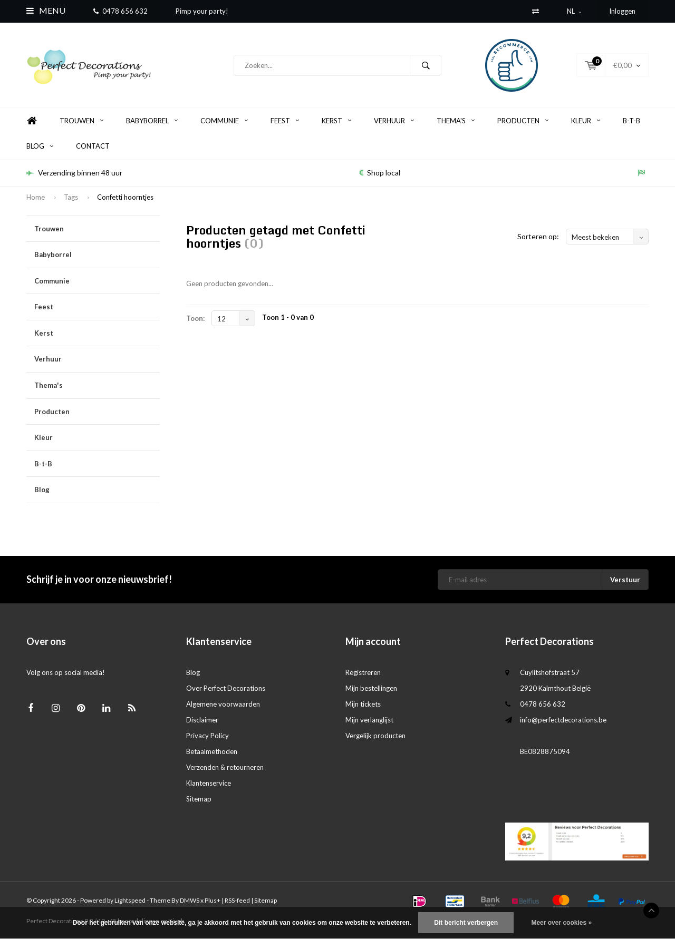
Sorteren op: (538, 236)
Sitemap (198, 799)
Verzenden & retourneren (225, 767)
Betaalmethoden (211, 751)
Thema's (456, 120)
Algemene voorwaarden (223, 704)
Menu (45, 10)
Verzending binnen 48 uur (74, 172)
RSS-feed (237, 900)
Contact (93, 146)
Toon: (195, 318)
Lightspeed (130, 900)
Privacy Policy (207, 735)
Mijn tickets (363, 704)
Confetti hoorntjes (125, 197)
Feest (285, 120)
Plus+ (212, 900)
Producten (522, 120)
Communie (224, 120)
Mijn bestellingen (371, 688)
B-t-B (631, 120)
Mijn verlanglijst (369, 720)
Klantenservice (208, 783)
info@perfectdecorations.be (563, 720)
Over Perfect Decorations (225, 688)
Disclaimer (202, 720)
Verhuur (394, 120)
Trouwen (81, 120)
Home (31, 121)
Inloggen (622, 11)
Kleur (585, 120)
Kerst (336, 120)
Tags (71, 197)
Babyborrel (152, 120)
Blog (39, 146)
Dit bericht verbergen (466, 922)
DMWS (189, 900)
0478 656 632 (120, 11)
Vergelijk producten (375, 735)
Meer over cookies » (561, 922)
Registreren (363, 672)
